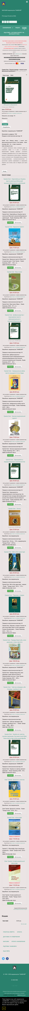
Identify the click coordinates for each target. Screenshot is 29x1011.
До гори (14, 985)
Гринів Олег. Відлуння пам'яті (14, 227)
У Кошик (10, 222)
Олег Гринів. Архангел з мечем (14, 779)
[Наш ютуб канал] (13, 22)
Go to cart (23, 924)
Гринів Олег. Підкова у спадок (14, 595)
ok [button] (4, 1008)
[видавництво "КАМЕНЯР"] (3, 3)
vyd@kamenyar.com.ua (18, 53)
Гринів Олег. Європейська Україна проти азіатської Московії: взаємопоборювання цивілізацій (15, 181)
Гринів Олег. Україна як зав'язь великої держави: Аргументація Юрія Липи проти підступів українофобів (14, 736)
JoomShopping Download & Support (20, 909)
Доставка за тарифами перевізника (15, 113)
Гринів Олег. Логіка (14, 508)
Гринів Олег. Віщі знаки (14, 272)
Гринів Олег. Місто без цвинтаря (14, 552)
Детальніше (18, 222)
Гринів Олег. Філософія (14, 817)
